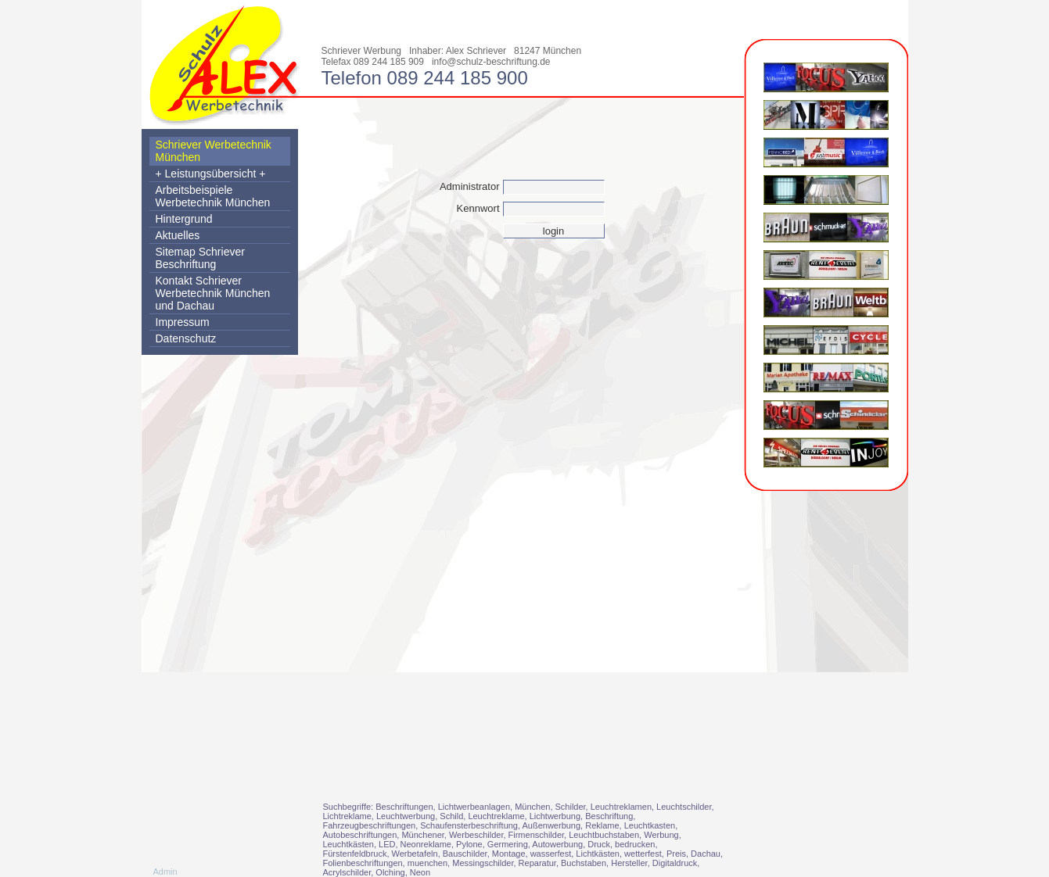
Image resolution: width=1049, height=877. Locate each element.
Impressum (183, 322)
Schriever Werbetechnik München (213, 150)
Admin (165, 871)
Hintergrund (184, 219)
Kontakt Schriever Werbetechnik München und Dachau (213, 293)
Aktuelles (178, 235)
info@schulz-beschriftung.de (491, 61)
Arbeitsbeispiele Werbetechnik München (213, 196)
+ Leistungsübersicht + (211, 173)
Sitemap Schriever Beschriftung (200, 257)
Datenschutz (186, 338)
